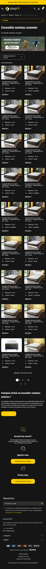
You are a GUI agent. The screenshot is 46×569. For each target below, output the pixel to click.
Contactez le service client (23, 481)
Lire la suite (8, 413)
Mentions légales (23, 554)
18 (28, 380)
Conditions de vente (23, 556)
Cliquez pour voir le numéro (23, 461)
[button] (34, 8)
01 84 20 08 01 (9, 528)
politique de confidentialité (14, 512)
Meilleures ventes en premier (13, 57)
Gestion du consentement (24, 559)
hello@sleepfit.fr (9, 531)
